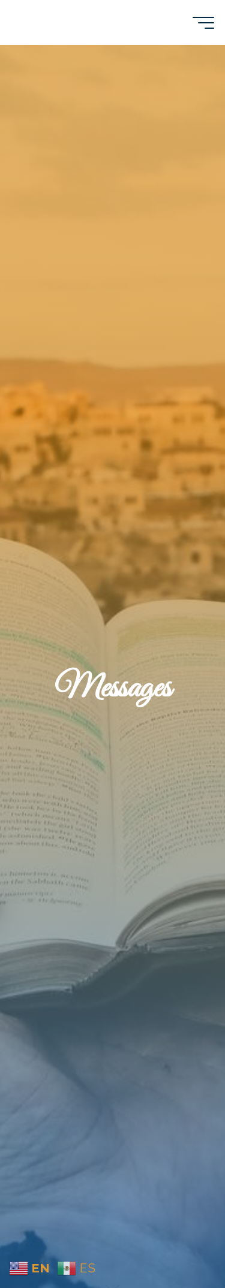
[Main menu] (203, 23)
